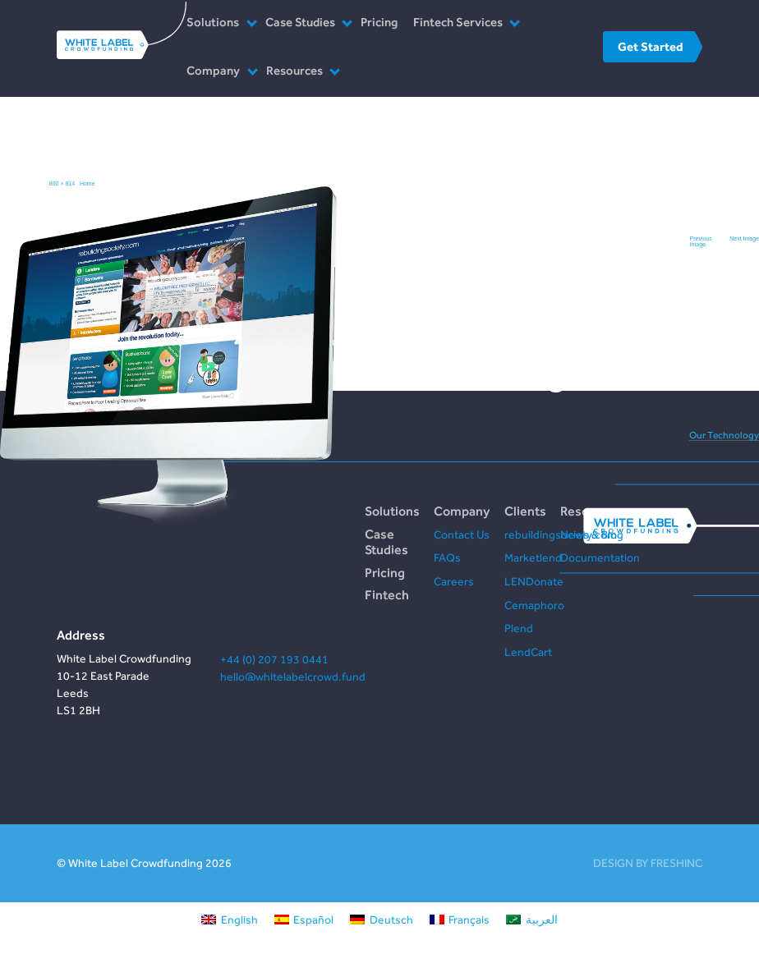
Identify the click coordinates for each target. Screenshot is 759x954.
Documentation (600, 557)
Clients (525, 510)
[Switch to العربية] (532, 919)
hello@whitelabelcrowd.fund (293, 676)
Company (213, 70)
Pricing (379, 22)
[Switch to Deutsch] (381, 919)
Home (87, 183)
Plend (518, 628)
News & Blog (591, 534)
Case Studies (300, 22)
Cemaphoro (534, 605)
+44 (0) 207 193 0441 (274, 659)
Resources (294, 70)
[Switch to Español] (304, 919)
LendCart (528, 651)
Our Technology (724, 435)
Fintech (387, 594)
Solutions (212, 22)
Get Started (650, 46)
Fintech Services (458, 22)
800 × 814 (62, 183)
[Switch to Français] (460, 919)
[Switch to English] (229, 919)
